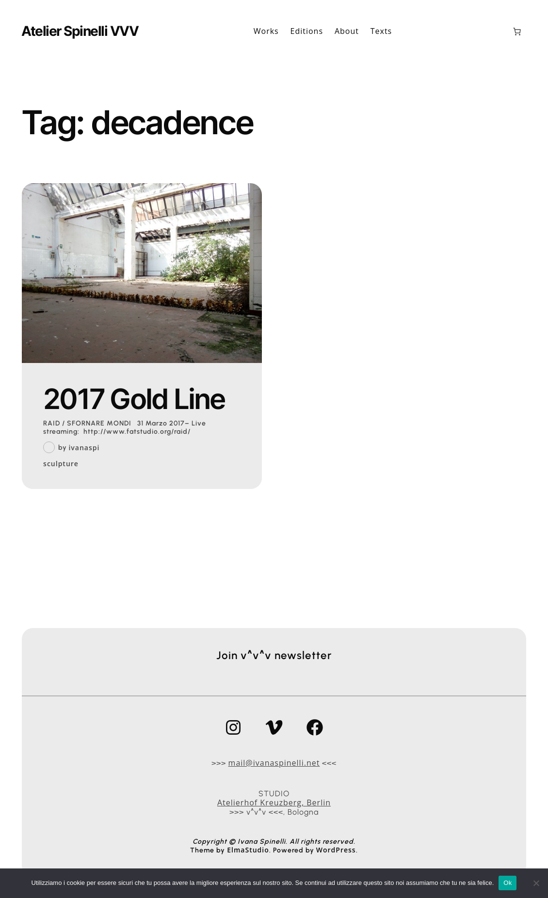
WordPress (336, 849)
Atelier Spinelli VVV (79, 31)
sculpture (61, 464)
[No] (536, 883)
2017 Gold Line (134, 399)
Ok (507, 882)
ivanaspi (83, 447)
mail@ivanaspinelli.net (274, 762)
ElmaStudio (248, 849)
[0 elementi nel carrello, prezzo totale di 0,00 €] (517, 31)
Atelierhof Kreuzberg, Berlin (274, 802)
